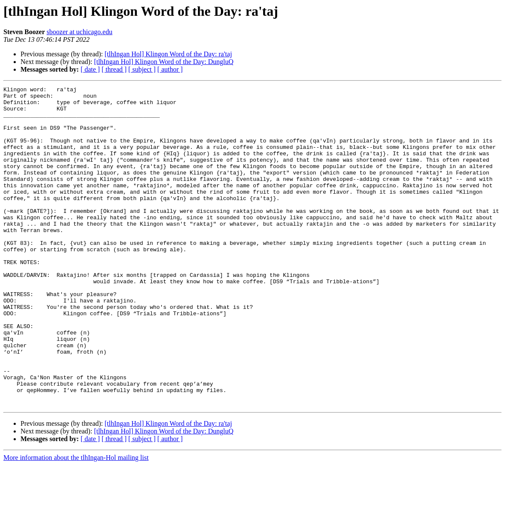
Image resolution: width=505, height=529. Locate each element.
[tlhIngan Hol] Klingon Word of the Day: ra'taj (168, 54)
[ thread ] (114, 69)
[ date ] (90, 69)
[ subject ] (142, 69)
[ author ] (170, 69)
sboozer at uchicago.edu (79, 31)
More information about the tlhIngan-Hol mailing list (75, 521)
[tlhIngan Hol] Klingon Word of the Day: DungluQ (163, 61)
